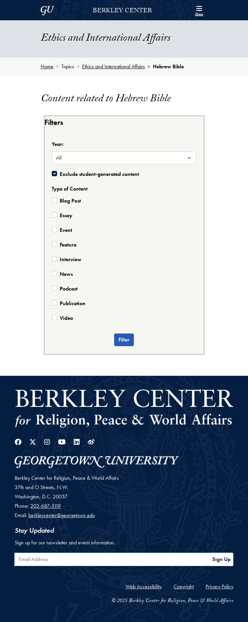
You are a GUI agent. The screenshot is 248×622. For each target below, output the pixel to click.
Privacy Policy (219, 586)
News (66, 274)
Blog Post (70, 200)
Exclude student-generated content (99, 174)
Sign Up (221, 559)
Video (66, 317)
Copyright (184, 586)
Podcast (68, 288)
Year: (57, 144)
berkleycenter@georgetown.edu (61, 515)
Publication (72, 303)
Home (47, 66)
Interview (70, 259)
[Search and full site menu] (199, 10)
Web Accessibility (144, 586)
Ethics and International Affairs (113, 66)
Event (66, 230)
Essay (66, 215)
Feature (68, 244)
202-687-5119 (45, 505)
